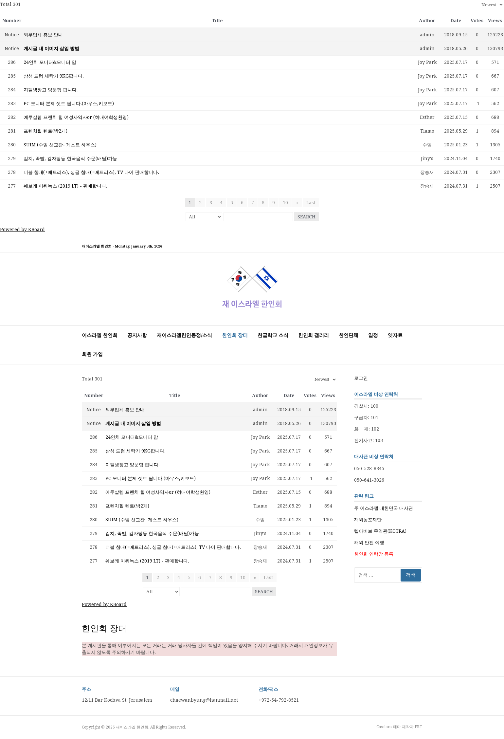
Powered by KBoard (22, 229)
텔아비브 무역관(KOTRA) (380, 531)
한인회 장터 (235, 335)
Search (306, 216)
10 (285, 202)
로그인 (361, 378)
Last (310, 202)
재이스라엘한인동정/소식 (184, 335)
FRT (418, 727)
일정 (373, 335)
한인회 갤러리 (313, 335)
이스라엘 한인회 (99, 335)
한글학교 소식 (273, 335)
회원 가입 (92, 354)
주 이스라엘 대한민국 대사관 (383, 508)
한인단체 (348, 335)
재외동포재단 (368, 519)
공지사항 (137, 335)
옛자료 (395, 335)
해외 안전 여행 (369, 542)
